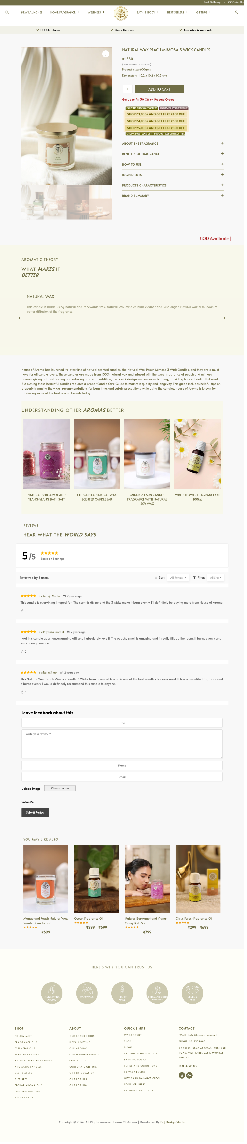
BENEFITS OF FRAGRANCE (141, 154)
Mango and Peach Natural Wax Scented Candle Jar (45, 920)
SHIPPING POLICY (135, 1059)
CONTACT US (77, 1060)
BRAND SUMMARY (135, 196)
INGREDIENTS (132, 175)
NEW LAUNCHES (31, 12)
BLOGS (128, 1047)
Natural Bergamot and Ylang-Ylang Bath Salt (146, 920)
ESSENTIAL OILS (25, 1048)
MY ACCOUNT (133, 1034)
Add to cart (159, 89)
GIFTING (203, 12)
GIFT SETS (21, 1079)
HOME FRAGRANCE (65, 12)
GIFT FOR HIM (78, 1085)
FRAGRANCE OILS (26, 1042)
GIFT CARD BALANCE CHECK (142, 1078)
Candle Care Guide (110, 383)
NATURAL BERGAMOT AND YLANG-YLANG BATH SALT (47, 497)
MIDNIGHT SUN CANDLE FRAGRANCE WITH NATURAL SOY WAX (147, 499)
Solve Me (27, 802)
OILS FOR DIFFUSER (27, 1091)
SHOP (127, 1041)
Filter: (198, 577)
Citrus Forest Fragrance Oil (194, 918)
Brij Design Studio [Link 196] (172, 1122)
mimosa (206, 374)
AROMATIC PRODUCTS (138, 1090)
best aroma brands (67, 393)
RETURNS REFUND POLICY (140, 1053)
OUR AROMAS (78, 1048)
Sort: (159, 577)
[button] (173, 143)
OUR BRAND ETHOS (82, 1035)
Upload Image (30, 788)
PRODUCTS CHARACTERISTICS (144, 185)
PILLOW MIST (23, 1035)
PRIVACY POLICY (135, 1071)
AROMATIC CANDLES (28, 1066)
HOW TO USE (131, 164)
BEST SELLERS (177, 12)
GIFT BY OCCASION (82, 1072)
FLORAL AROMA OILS (29, 1085)
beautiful (52, 383)
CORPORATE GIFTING (83, 1066)
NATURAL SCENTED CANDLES (33, 1060)
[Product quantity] (128, 89)
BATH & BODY (148, 12)
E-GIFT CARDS (24, 1097)
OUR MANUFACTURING (84, 1054)
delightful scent (207, 379)
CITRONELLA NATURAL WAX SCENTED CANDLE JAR (97, 497)
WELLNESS (96, 12)
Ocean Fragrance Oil (88, 918)
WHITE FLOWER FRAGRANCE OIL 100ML (197, 497)
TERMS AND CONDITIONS (140, 1065)
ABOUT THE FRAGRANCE (140, 143)
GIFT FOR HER (78, 1079)
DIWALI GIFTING (80, 1042)
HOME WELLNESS (135, 1084)
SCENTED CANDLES (27, 1054)
